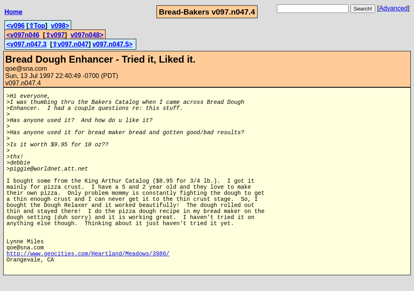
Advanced (393, 8)
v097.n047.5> (113, 44)
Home (13, 11)
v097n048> (86, 35)
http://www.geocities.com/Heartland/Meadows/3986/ (87, 254)
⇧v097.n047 (70, 44)
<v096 (15, 25)
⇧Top (37, 25)
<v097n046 (22, 35)
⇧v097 (55, 35)
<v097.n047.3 (26, 44)
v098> (60, 25)
